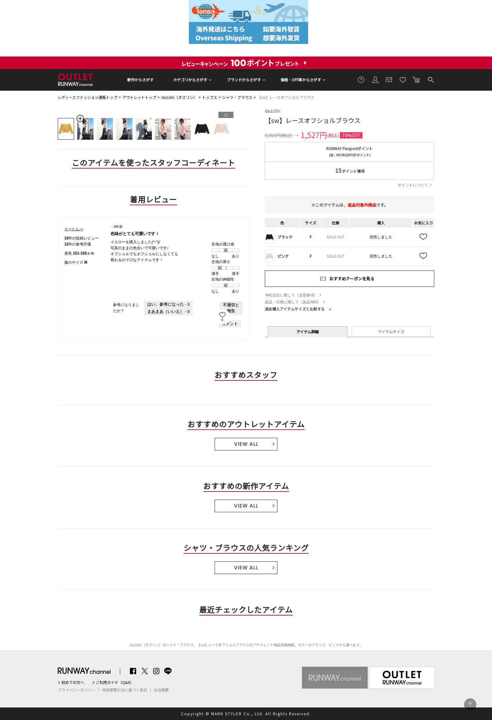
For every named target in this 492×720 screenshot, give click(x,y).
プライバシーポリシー (76, 690)
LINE (168, 671)
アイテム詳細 (308, 331)
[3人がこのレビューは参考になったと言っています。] (168, 304)
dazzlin (272, 111)
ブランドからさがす (244, 79)
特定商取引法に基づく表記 (124, 690)
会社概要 (161, 690)
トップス (209, 97)
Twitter (144, 671)
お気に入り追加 (424, 237)
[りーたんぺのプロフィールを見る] (73, 229)
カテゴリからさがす (190, 79)
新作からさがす (140, 79)
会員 (375, 79)
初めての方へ (73, 682)
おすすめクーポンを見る (351, 279)
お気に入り (403, 79)
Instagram (156, 671)
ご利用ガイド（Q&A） (115, 682)
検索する (430, 79)
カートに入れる (416, 79)
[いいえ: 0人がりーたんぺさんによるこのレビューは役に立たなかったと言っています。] (168, 311)
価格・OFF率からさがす (301, 79)
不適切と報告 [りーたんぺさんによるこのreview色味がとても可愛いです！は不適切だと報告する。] (231, 308)
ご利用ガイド (361, 79)
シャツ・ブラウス (237, 97)
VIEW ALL (246, 444)
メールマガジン (389, 79)
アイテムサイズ (391, 331)
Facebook (133, 671)
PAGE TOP (470, 704)
